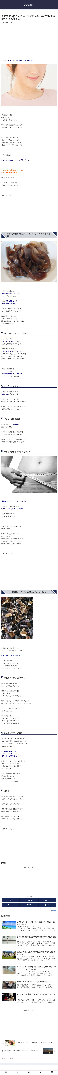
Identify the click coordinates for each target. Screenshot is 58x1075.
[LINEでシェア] (29, 905)
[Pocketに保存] (11, 905)
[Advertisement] (16, 38)
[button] (47, 905)
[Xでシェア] (11, 900)
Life (3, 863)
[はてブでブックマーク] (47, 900)
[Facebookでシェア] (29, 900)
